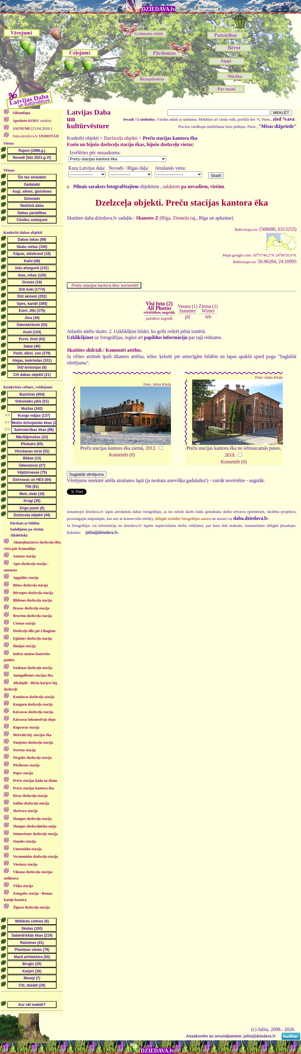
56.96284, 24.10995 (264, 261)
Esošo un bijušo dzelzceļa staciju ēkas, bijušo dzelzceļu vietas (129, 144)
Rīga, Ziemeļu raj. (178, 217)
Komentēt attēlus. (124, 350)
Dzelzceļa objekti (121, 138)
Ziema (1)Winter (208, 308)
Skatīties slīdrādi (84, 350)
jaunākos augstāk (159, 318)
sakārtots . (194, 186)
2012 (150, 448)
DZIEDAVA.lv (158, 9)
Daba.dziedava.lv (35, 136)
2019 (229, 455)
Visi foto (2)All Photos (159, 308)
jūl (187, 316)
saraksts (32, 121)
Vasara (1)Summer (187, 308)
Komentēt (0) (122, 454)
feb (208, 316)
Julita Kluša (161, 384)
